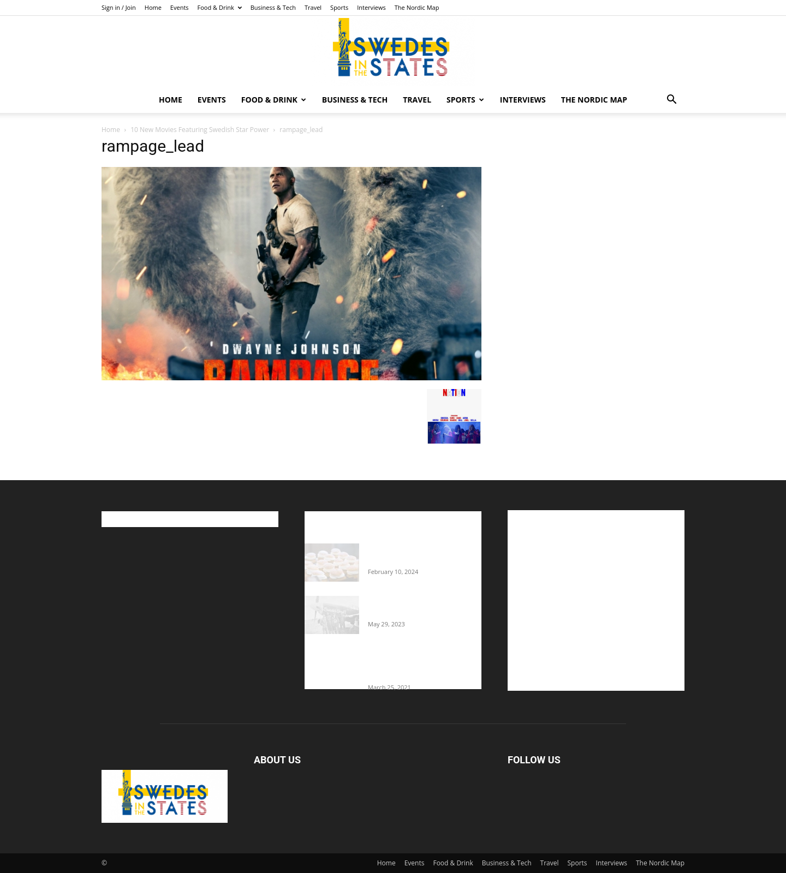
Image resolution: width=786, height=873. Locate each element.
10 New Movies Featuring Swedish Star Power (199, 129)
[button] (671, 100)
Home (153, 7)
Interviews (371, 7)
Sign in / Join (119, 7)
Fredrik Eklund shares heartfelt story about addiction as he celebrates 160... (420, 664)
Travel (313, 7)
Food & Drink (220, 7)
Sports (339, 7)
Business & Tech (273, 7)
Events (179, 7)
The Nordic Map (417, 7)
